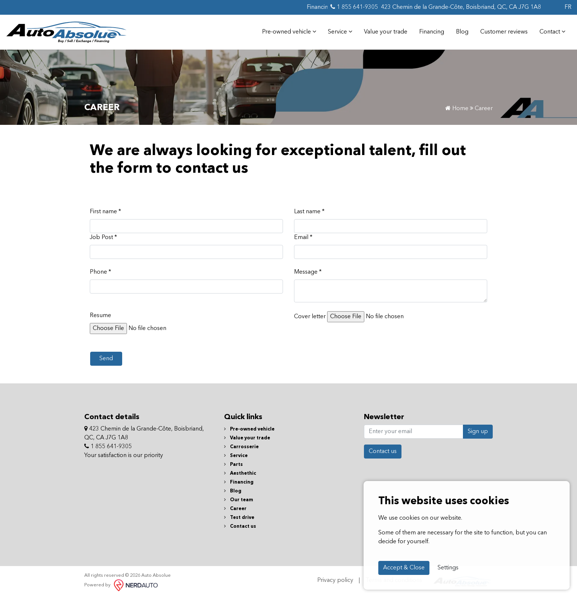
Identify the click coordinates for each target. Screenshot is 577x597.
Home (456, 109)
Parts (233, 464)
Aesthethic (240, 473)
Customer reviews (504, 32)
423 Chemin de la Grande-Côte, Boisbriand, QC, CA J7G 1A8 (461, 7)
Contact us (240, 526)
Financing (431, 32)
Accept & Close (404, 568)
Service (340, 31)
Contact (552, 31)
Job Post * (103, 237)
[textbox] (390, 291)
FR (567, 7)
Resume (100, 316)
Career (235, 508)
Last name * (309, 212)
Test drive (239, 517)
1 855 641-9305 (354, 7)
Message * (308, 272)
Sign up (478, 432)
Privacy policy (335, 580)
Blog (462, 32)
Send (106, 359)
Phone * (100, 272)
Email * (303, 237)
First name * (105, 212)
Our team (238, 500)
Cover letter (310, 317)
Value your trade (385, 32)
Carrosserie (241, 447)
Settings (448, 568)
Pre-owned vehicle (289, 31)
